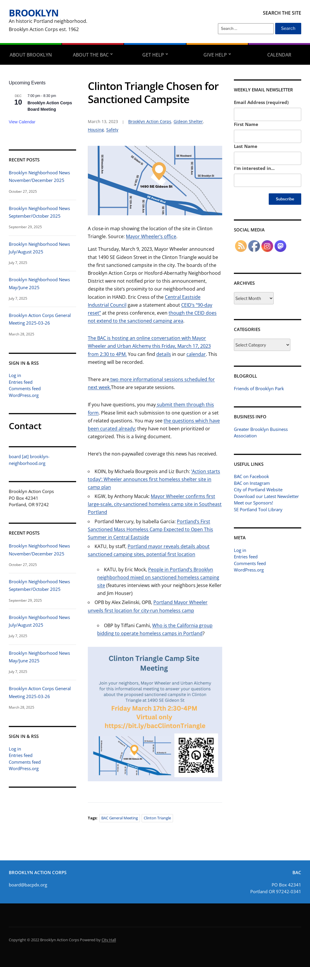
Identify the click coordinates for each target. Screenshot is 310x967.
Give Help (215, 55)
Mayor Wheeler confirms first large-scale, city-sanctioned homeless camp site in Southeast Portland (155, 504)
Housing (96, 129)
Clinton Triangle (157, 818)
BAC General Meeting (119, 818)
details (163, 354)
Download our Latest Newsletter (266, 496)
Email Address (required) (261, 102)
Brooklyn (34, 12)
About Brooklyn (31, 55)
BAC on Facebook (251, 476)
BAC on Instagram (252, 483)
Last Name (245, 146)
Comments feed (25, 388)
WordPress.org (24, 395)
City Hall (109, 939)
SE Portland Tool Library (258, 509)
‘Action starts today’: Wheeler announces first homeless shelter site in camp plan (154, 479)
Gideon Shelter (188, 121)
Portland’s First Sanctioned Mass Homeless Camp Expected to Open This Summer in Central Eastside (150, 529)
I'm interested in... (254, 168)
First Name (246, 124)
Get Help (153, 55)
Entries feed (20, 382)
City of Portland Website (258, 489)
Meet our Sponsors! (253, 503)
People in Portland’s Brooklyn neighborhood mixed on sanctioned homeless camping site (158, 577)
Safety (112, 129)
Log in (15, 375)
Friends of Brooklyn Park (259, 388)
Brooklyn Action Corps (149, 121)
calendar (196, 354)
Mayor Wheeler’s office (151, 236)
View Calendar (22, 122)
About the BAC (91, 55)
